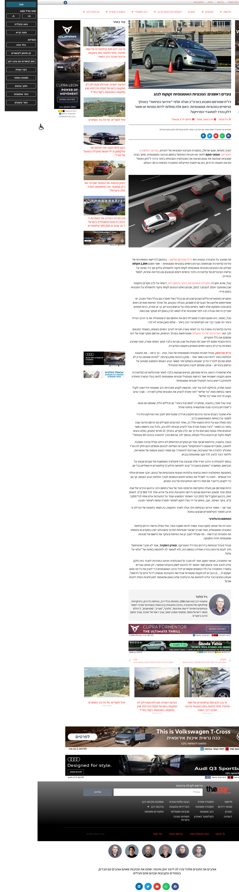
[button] (191, 135)
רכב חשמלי (102, 12)
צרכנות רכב (53, 12)
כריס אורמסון (186, 353)
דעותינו (190, 816)
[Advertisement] (67, 299)
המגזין (154, 12)
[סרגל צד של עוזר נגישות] (4, 127)
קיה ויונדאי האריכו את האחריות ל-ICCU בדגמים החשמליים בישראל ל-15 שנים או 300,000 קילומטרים (69, 222)
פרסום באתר (161, 2)
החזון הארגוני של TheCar (201, 2)
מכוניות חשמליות (142, 811)
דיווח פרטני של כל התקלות (169, 333)
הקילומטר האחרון (166, 816)
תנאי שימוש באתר (161, 834)
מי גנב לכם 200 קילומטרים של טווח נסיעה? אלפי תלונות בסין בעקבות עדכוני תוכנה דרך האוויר (68, 52)
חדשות (187, 12)
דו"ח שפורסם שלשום (143, 259)
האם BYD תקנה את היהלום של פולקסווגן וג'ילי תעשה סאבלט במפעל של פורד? (67, 151)
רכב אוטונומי (169, 811)
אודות (172, 2)
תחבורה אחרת (78, 12)
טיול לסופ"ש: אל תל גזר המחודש (69, 120)
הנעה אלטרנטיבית (142, 802)
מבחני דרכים (187, 806)
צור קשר (182, 2)
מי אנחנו (182, 834)
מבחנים (170, 12)
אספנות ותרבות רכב (115, 802)
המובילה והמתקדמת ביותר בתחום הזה (151, 283)
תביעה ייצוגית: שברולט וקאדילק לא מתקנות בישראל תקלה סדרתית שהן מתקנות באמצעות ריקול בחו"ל (68, 88)
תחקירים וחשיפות (116, 811)
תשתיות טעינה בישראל (144, 818)
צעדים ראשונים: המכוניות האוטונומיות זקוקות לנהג (155, 94)
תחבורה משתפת (167, 806)
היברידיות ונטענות (142, 806)
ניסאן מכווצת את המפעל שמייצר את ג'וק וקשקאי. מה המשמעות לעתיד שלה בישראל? (67, 186)
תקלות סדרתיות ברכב (130, 12)
